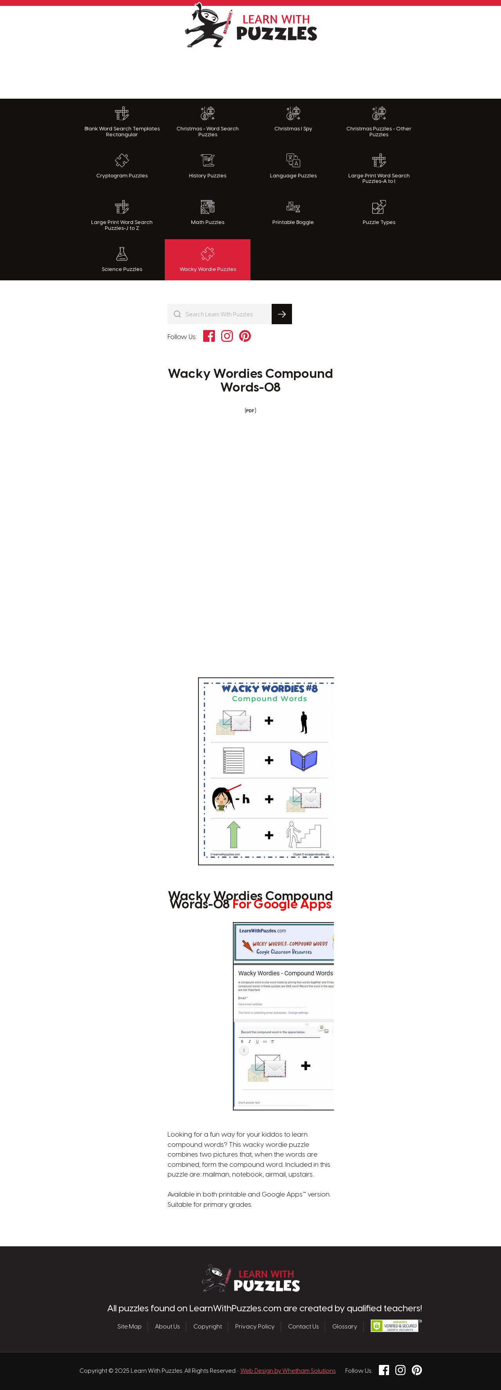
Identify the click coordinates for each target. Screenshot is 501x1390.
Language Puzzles (293, 166)
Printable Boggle (293, 212)
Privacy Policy (255, 1327)
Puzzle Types (379, 212)
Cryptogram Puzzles (122, 166)
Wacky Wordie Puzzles (208, 259)
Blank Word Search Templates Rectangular (122, 122)
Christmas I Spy (293, 119)
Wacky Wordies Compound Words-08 (250, 381)
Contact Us (303, 1327)
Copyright (207, 1327)
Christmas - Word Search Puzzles (208, 122)
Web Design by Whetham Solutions (288, 1371)
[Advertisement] (250, 71)
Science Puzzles (122, 259)
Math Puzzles (207, 212)
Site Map (129, 1327)
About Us (167, 1327)
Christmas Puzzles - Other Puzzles (378, 122)
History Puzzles (207, 166)
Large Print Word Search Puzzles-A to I (379, 168)
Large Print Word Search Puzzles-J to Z (122, 215)
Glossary (344, 1327)
